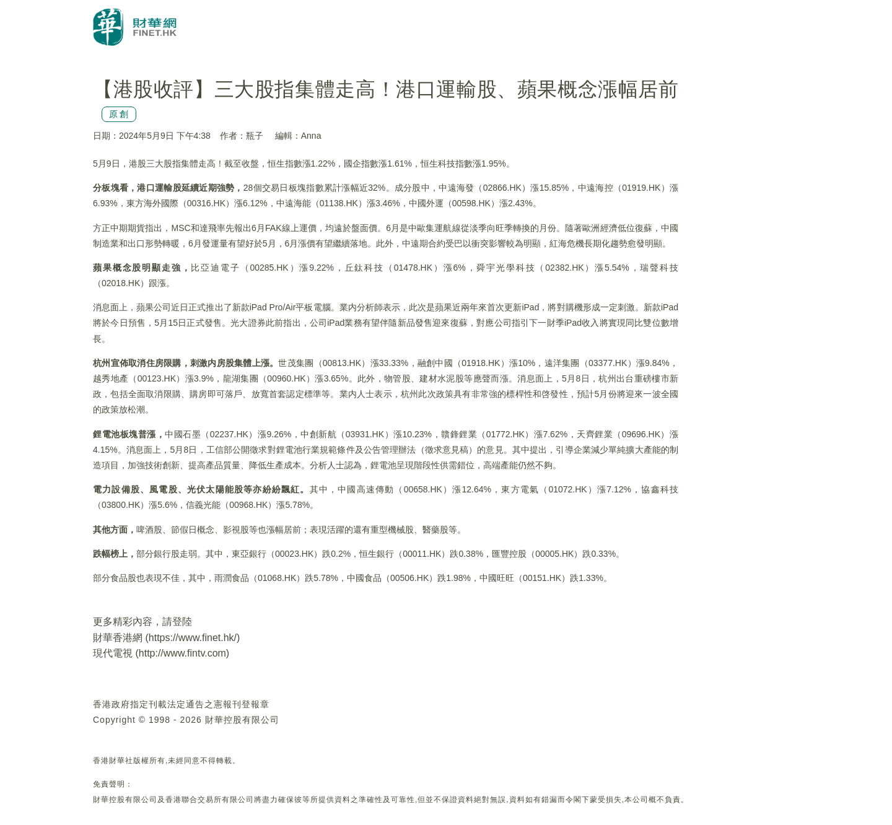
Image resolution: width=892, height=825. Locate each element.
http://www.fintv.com (182, 653)
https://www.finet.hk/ (193, 637)
